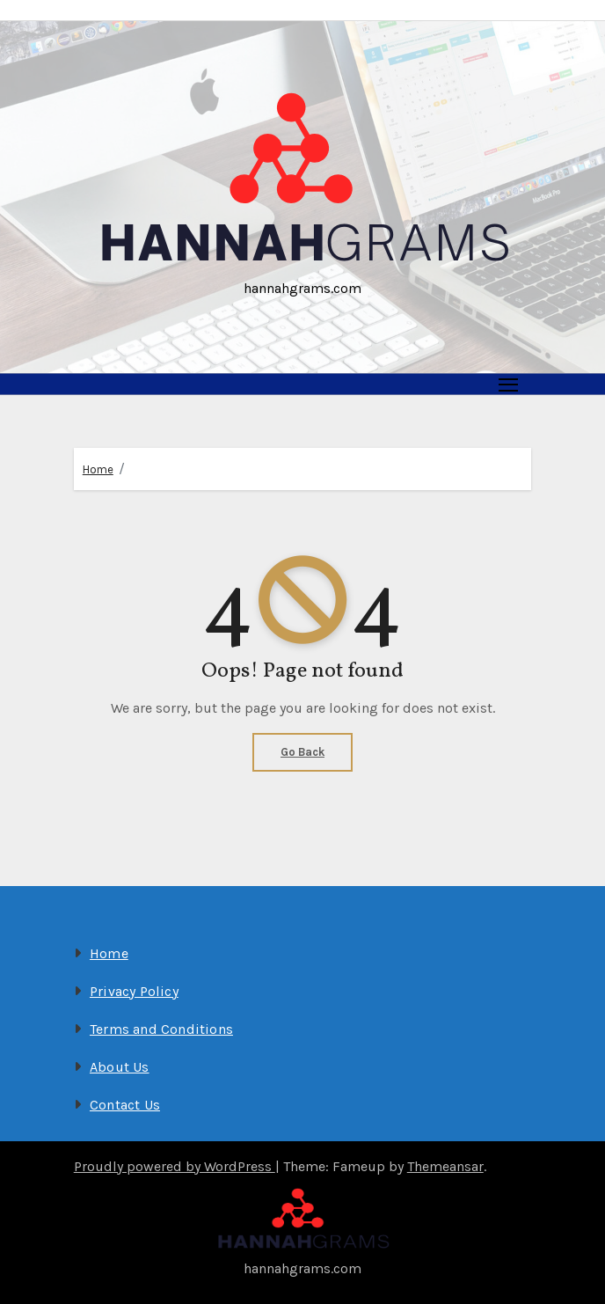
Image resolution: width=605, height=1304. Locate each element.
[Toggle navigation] (508, 384)
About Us (119, 1067)
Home (98, 469)
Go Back (302, 751)
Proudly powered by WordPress (174, 1166)
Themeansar (445, 1166)
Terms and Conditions (161, 1029)
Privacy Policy (134, 991)
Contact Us (125, 1104)
